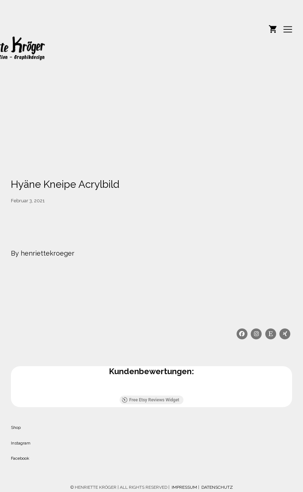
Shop (16, 427)
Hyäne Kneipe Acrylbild (65, 184)
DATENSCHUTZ (217, 487)
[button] (11, 388)
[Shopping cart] (273, 28)
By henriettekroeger (42, 253)
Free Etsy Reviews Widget (150, 400)
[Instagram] (256, 333)
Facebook (20, 458)
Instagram (20, 443)
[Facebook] (242, 333)
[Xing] (285, 333)
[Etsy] (270, 333)
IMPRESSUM (184, 487)
